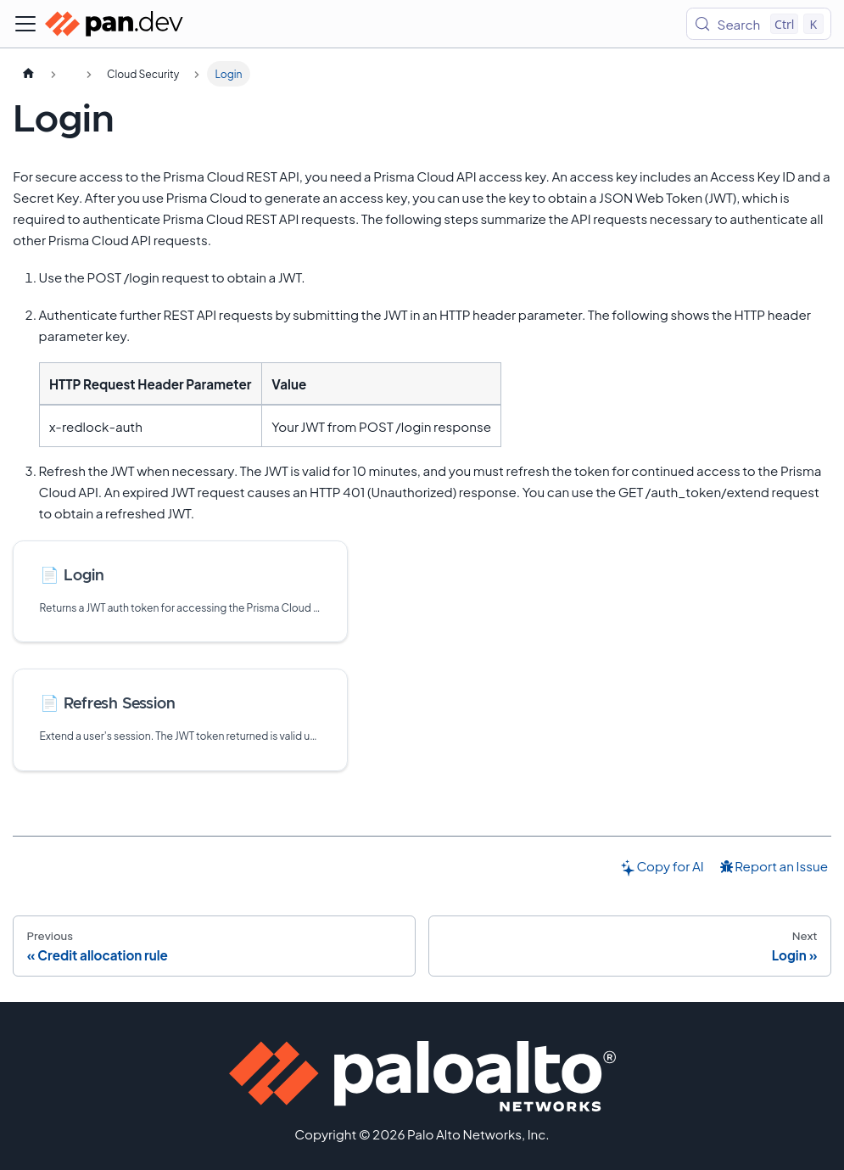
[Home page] (28, 74)
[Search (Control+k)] (758, 24)
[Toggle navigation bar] (25, 23)
